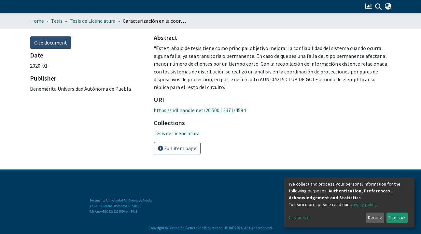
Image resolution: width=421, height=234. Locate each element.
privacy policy (363, 204)
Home (37, 21)
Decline (375, 217)
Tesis (57, 21)
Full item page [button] (177, 148)
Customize (299, 217)
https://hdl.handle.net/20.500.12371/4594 (200, 110)
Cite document (50, 42)
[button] (388, 6)
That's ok (397, 217)
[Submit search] (378, 7)
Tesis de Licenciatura (93, 21)
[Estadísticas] (369, 6)
